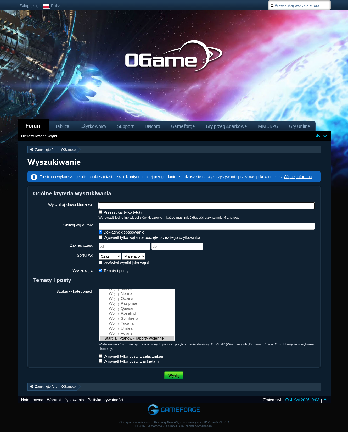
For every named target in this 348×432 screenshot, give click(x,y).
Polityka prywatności (105, 399)
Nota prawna (32, 399)
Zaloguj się (29, 5)
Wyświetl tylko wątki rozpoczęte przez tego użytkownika (149, 237)
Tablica (62, 126)
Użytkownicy (93, 126)
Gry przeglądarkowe (226, 126)
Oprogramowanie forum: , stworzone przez (174, 422)
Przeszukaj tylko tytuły (120, 212)
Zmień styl (272, 399)
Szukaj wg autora (78, 225)
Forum (33, 125)
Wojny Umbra (137, 328)
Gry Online (299, 126)
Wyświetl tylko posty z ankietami (129, 361)
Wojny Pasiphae (137, 303)
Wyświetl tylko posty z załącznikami (132, 356)
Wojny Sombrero (137, 318)
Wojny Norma (137, 293)
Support (125, 126)
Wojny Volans (137, 333)
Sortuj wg (85, 255)
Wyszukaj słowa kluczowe (70, 204)
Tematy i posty (114, 270)
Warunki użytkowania (65, 399)
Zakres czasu (81, 245)
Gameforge (183, 126)
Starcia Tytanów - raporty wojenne (137, 338)
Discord (152, 126)
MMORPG (268, 126)
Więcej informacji (298, 176)
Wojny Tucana (137, 323)
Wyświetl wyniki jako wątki (124, 263)
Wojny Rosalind (137, 313)
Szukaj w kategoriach (74, 291)
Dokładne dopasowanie (121, 232)
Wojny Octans (137, 298)
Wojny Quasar (137, 308)
